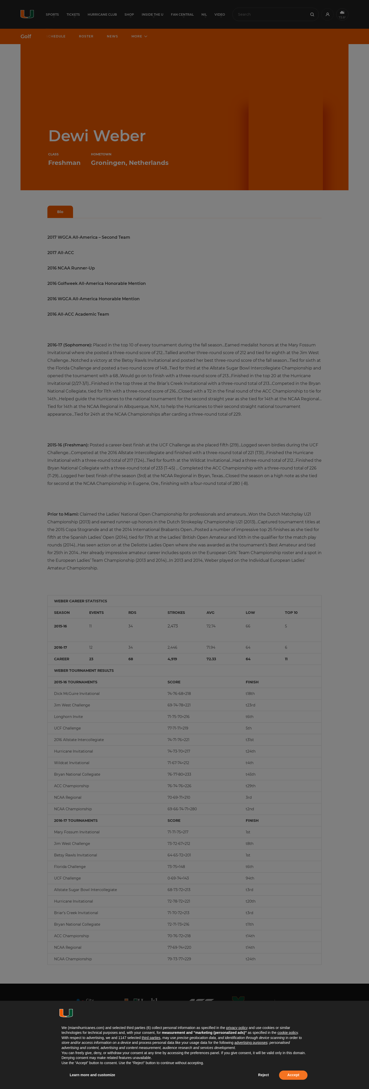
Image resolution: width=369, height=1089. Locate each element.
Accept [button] (293, 1075)
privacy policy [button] (237, 1028)
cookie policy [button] (288, 1033)
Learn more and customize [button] (92, 1075)
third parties (151, 1038)
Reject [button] (263, 1075)
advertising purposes (251, 1043)
